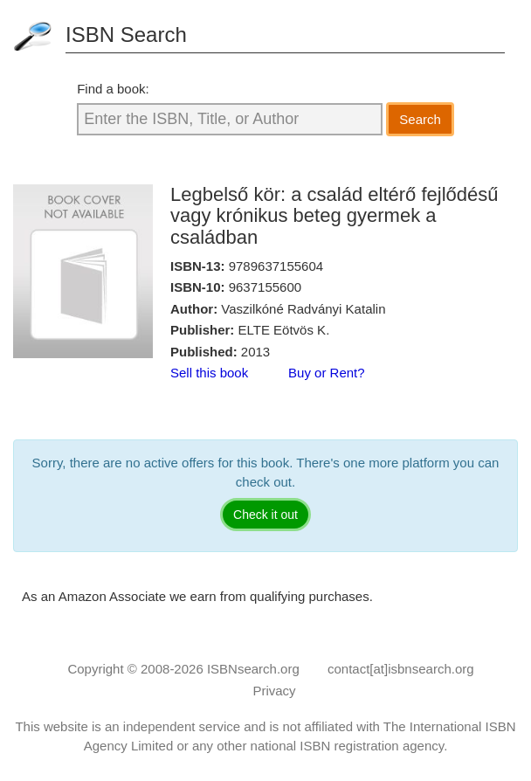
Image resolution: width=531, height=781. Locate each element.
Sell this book (209, 372)
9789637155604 (276, 266)
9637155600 (265, 287)
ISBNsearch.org (253, 668)
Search (420, 119)
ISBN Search (126, 34)
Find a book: (113, 88)
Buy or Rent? (326, 372)
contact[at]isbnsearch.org (401, 668)
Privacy (273, 690)
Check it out (265, 515)
